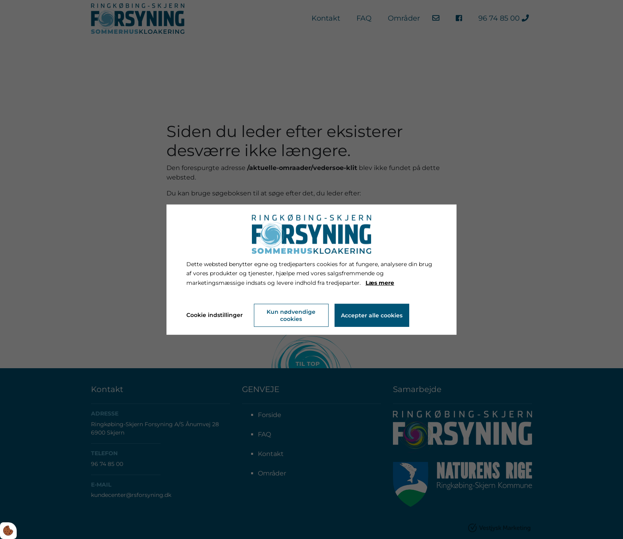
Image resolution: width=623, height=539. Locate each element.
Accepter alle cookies (371, 315)
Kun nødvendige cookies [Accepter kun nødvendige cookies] (291, 315)
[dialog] (311, 269)
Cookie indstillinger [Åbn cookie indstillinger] (214, 315)
